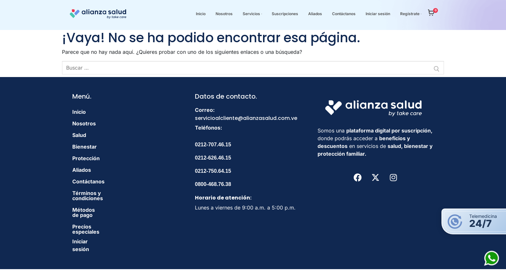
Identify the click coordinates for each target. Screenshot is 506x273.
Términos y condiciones (102, 193)
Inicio (79, 112)
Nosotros (84, 123)
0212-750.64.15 (213, 171)
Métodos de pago (94, 204)
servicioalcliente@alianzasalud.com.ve (246, 118)
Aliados (81, 170)
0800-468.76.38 (213, 184)
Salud (79, 135)
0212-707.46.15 (213, 144)
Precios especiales (96, 216)
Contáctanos (88, 181)
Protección (86, 158)
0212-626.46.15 (213, 158)
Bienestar (84, 146)
